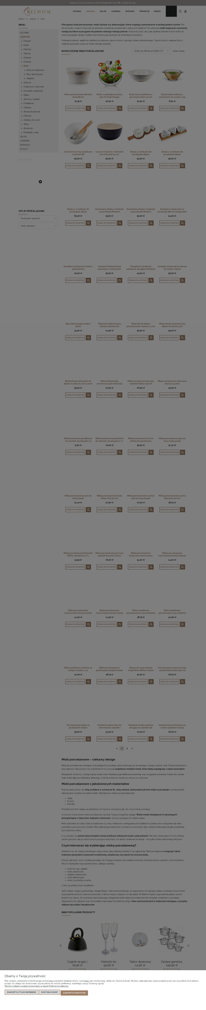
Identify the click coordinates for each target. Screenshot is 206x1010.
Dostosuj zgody (49, 994)
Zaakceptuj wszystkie (74, 994)
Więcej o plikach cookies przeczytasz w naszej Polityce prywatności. (37, 987)
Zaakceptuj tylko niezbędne (21, 994)
